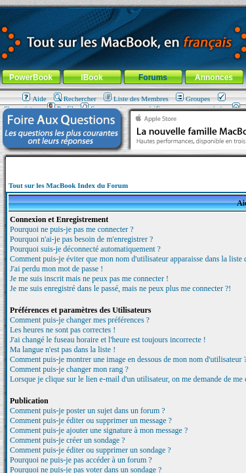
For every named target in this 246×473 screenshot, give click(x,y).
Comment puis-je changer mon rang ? (69, 369)
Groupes (193, 98)
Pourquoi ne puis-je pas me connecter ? (72, 229)
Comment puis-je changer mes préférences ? (80, 320)
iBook (91, 77)
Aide (34, 98)
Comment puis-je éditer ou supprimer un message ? (91, 420)
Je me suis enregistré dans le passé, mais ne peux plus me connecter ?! (120, 288)
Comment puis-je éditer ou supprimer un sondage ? (90, 450)
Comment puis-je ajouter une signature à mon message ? (99, 430)
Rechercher (75, 98)
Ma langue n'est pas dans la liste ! (62, 349)
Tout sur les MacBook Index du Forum (68, 185)
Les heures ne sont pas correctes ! (62, 329)
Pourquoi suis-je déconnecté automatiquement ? (85, 249)
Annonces (214, 77)
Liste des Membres (136, 98)
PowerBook (30, 77)
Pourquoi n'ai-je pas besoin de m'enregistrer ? (81, 239)
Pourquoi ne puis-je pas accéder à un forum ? (81, 459)
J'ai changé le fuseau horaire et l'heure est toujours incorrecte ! (108, 339)
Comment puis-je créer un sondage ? (67, 440)
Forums (152, 77)
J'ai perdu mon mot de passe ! (56, 268)
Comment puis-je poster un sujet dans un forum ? (87, 410)
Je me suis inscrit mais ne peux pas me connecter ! (89, 278)
